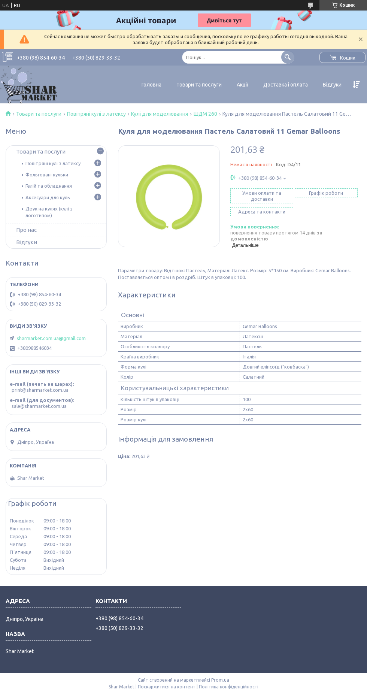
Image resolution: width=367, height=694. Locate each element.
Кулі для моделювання (159, 114)
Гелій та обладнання (48, 185)
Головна (151, 85)
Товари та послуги (199, 85)
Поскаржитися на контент (166, 686)
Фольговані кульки (46, 174)
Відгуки (332, 85)
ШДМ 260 (205, 114)
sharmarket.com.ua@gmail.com (51, 338)
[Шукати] (287, 57)
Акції (242, 85)
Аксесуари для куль (47, 197)
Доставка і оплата (285, 85)
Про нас (26, 230)
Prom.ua (220, 680)
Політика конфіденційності (228, 686)
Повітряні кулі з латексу (96, 114)
